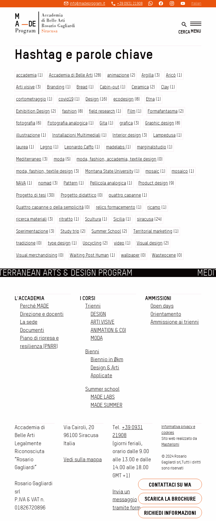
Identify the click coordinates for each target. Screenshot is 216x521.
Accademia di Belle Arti (71, 75)
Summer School (106, 231)
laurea (22, 147)
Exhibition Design (33, 111)
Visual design (150, 243)
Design (92, 99)
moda (59, 159)
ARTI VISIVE (102, 322)
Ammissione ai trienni (174, 322)
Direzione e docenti (42, 314)
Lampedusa (164, 135)
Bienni (92, 351)
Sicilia (119, 219)
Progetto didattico (78, 195)
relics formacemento (115, 207)
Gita (103, 123)
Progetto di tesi (31, 195)
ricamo (153, 207)
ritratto (66, 219)
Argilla (147, 75)
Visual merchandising (36, 255)
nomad (44, 183)
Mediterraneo (28, 159)
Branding (55, 87)
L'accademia (29, 298)
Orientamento (165, 314)
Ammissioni (158, 298)
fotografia (25, 123)
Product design (153, 183)
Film (131, 111)
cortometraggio (31, 99)
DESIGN (98, 314)
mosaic (152, 171)
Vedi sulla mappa (83, 459)
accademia (26, 75)
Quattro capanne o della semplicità (50, 207)
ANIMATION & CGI (108, 330)
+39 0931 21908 (130, 3)
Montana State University (109, 171)
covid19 (65, 99)
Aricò (171, 75)
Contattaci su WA (170, 484)
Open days (162, 306)
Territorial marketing (152, 231)
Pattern (71, 183)
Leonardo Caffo (79, 147)
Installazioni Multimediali (76, 135)
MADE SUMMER (106, 405)
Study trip (69, 231)
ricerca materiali (31, 219)
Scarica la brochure (170, 498)
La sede (28, 322)
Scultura (93, 219)
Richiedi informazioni (170, 512)
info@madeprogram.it (87, 3)
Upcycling (92, 243)
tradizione (25, 243)
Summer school (102, 389)
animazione (118, 75)
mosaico (180, 171)
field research (102, 111)
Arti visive (25, 87)
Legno (46, 147)
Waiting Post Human (89, 255)
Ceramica (140, 87)
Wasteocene (164, 255)
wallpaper (130, 255)
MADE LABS (103, 397)
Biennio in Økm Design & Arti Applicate (107, 367)
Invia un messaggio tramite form (126, 499)
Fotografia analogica (67, 123)
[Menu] (195, 27)
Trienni (93, 306)
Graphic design (159, 123)
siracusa (145, 219)
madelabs (116, 147)
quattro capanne (125, 195)
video (119, 243)
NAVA (21, 183)
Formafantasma (162, 111)
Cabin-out (109, 87)
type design (59, 243)
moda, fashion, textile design (44, 171)
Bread (81, 87)
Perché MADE (34, 306)
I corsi (87, 298)
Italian (196, 3)
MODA (97, 338)
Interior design (126, 135)
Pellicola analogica (108, 183)
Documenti (32, 330)
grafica (126, 123)
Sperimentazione (32, 231)
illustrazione (28, 135)
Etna (150, 99)
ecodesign (123, 99)
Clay (165, 87)
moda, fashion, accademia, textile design (116, 159)
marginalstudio (151, 147)
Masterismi (170, 444)
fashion (69, 111)
